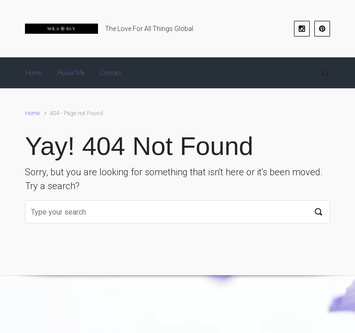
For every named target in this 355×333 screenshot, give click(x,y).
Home (32, 113)
